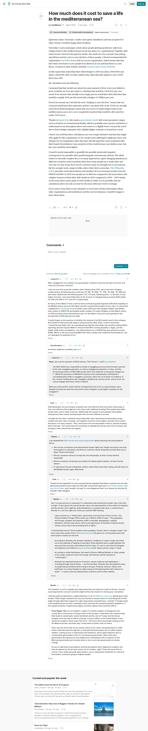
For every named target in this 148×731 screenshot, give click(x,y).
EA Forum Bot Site (19, 4)
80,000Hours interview (102, 596)
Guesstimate (64, 309)
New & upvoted (61, 274)
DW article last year (85, 533)
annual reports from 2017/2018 (101, 67)
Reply (50, 338)
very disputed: (110, 362)
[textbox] (87, 256)
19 (63, 709)
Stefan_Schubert (40, 687)
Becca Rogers (39, 709)
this (99, 51)
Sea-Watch (65, 60)
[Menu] (4, 4)
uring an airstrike (83, 548)
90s (79, 635)
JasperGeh (63, 120)
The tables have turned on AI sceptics (51, 685)
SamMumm (56, 25)
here (79, 349)
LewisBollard (38, 728)
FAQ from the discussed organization (79, 441)
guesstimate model (89, 120)
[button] (65, 207)
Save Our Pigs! (41, 725)
